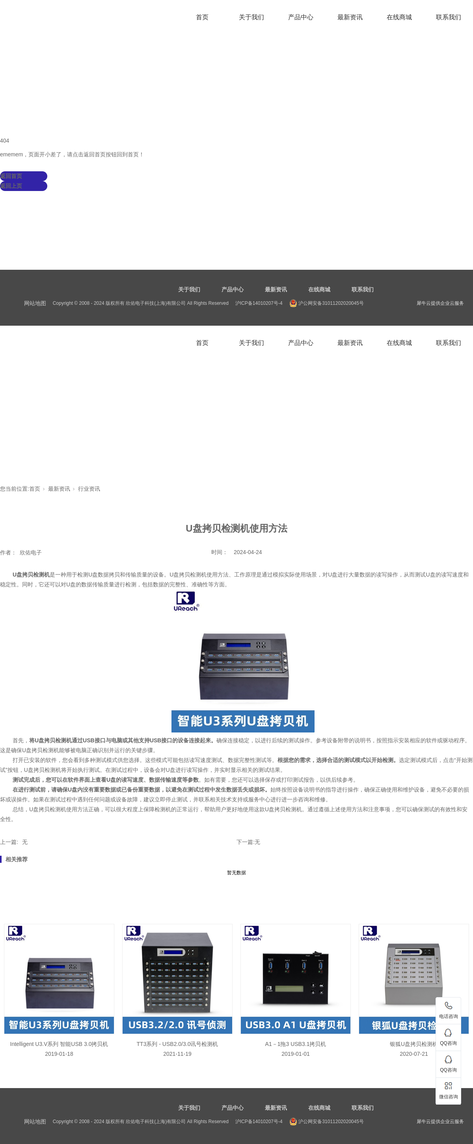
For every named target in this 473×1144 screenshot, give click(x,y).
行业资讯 (89, 489)
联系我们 (448, 17)
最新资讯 (350, 17)
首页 (202, 17)
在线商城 (399, 17)
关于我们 (251, 17)
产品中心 (300, 17)
